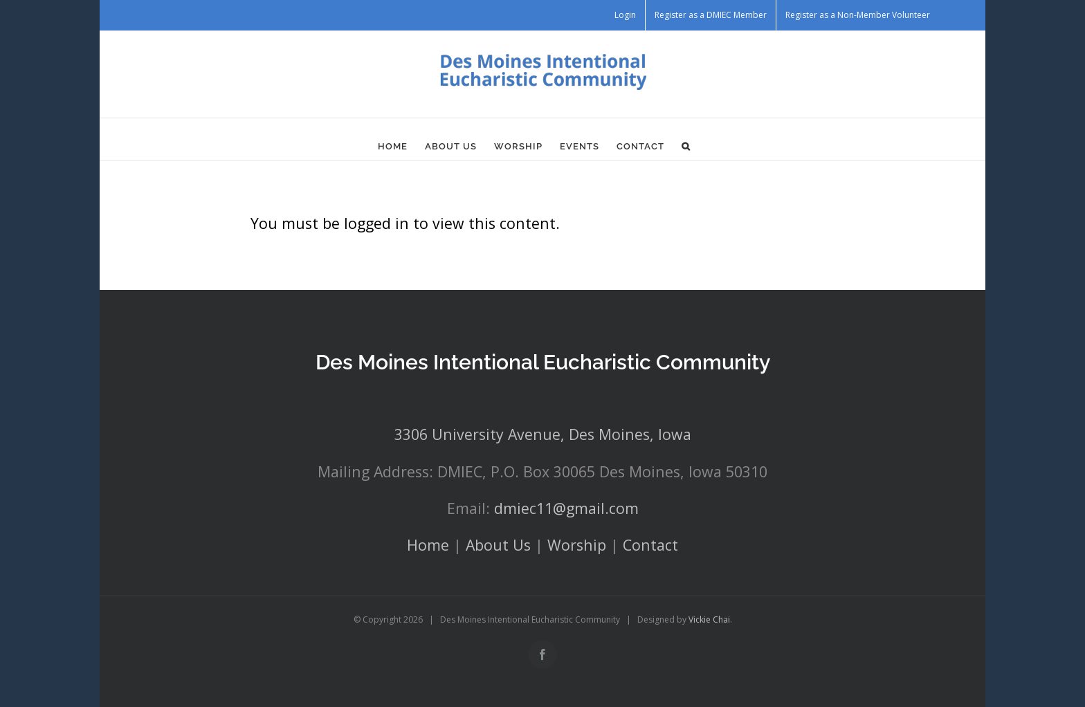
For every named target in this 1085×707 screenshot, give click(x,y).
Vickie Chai (709, 619)
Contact (650, 545)
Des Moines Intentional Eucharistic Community (543, 362)
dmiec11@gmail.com (566, 508)
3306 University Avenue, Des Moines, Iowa (542, 434)
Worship (576, 545)
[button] (686, 146)
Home (428, 545)
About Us (498, 545)
